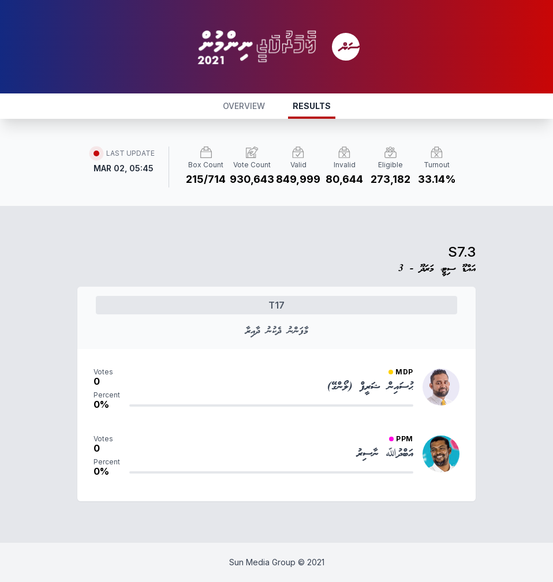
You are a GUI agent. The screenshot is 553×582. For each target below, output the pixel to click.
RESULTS (312, 106)
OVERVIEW (244, 106)
